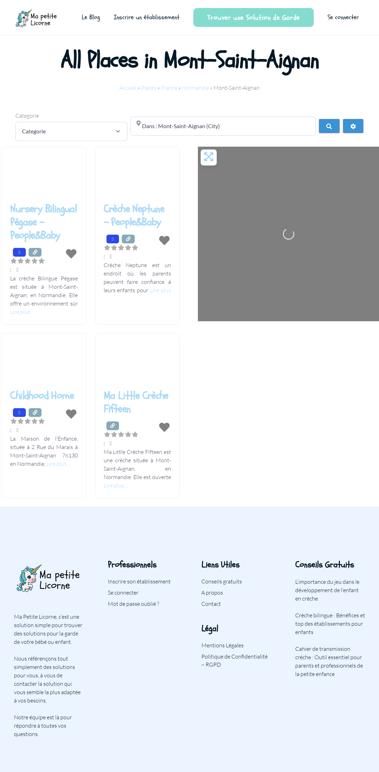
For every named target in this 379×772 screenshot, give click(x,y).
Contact (211, 603)
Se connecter (123, 592)
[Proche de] (223, 126)
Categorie (27, 115)
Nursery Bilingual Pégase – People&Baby (43, 222)
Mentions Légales (222, 645)
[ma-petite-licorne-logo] (36, 17)
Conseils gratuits (221, 581)
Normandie (195, 87)
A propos (212, 592)
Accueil (127, 87)
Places (148, 87)
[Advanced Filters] (353, 126)
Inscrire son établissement (139, 581)
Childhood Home (42, 396)
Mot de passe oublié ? (133, 603)
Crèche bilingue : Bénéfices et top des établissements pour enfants (330, 623)
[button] (43, 269)
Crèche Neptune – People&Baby (134, 215)
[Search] (329, 126)
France (169, 87)
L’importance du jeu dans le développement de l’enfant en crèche (327, 590)
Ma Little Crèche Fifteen (136, 402)
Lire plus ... (22, 311)
